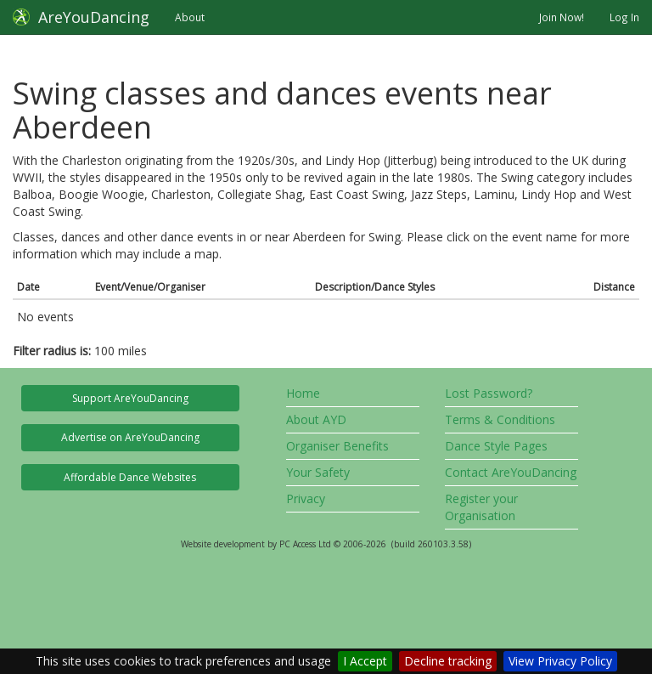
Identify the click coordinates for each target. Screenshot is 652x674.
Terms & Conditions (500, 419)
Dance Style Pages (496, 446)
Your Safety (318, 472)
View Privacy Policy (560, 661)
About (190, 17)
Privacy (305, 498)
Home (303, 393)
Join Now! (561, 17)
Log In (624, 17)
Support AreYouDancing (130, 398)
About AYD (316, 419)
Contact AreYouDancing (510, 472)
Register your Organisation (481, 507)
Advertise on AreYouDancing (130, 437)
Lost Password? (488, 393)
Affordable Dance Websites (130, 477)
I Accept (365, 661)
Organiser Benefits (337, 446)
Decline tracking (448, 661)
